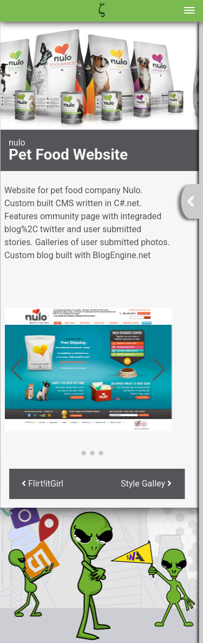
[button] (75, 453)
